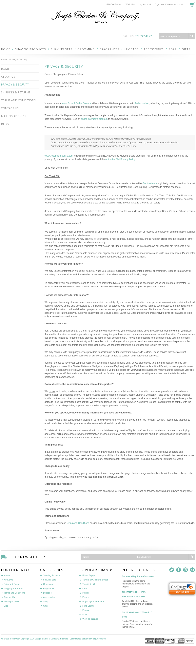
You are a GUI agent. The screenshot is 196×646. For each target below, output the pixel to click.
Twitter (171, 569)
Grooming (86, 49)
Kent (84, 588)
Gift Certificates (114, 4)
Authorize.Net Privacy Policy (120, 159)
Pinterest (185, 569)
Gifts (186, 49)
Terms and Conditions (77, 523)
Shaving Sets (61, 49)
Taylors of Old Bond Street (95, 580)
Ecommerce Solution (80, 639)
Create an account (174, 4)
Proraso (86, 610)
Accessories (154, 49)
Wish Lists (130, 4)
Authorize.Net (142, 103)
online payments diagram (94, 119)
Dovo (85, 614)
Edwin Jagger (89, 575)
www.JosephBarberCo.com (76, 103)
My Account (145, 4)
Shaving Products (30, 49)
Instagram (192, 569)
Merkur (85, 593)
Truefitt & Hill (88, 584)
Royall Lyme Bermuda (93, 601)
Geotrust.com (150, 183)
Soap (173, 49)
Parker (85, 597)
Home (4, 59)
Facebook (178, 569)
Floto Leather (88, 606)
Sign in (158, 4)
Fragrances (109, 49)
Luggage (131, 49)
